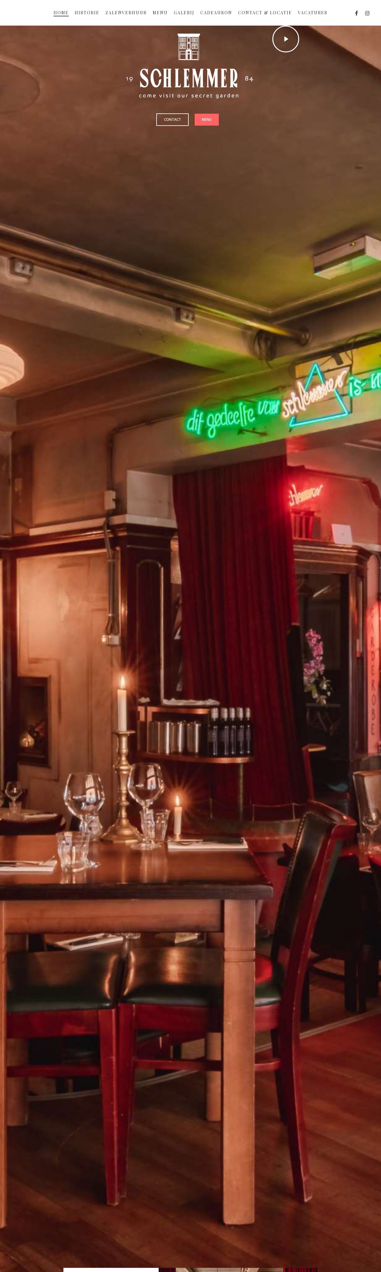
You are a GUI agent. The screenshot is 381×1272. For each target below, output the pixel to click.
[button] (172, 119)
